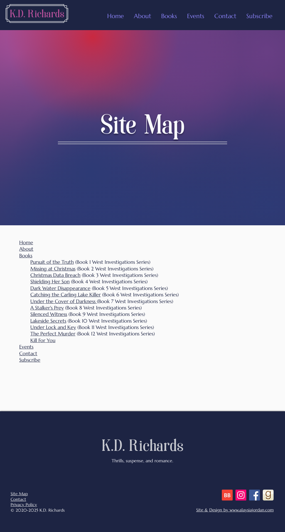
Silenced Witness (48, 314)
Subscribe (29, 360)
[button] (195, 14)
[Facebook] (254, 495)
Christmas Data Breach (55, 275)
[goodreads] (268, 495)
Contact (28, 353)
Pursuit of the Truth (52, 262)
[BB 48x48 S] (227, 495)
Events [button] (26, 347)
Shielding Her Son (50, 281)
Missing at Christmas (52, 268)
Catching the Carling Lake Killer (65, 294)
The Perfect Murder (52, 333)
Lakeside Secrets (48, 321)
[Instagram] (240, 495)
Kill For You (42, 340)
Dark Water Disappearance (60, 288)
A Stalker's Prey (47, 307)
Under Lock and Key (53, 327)
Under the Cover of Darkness (63, 301)
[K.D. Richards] (37, 14)
